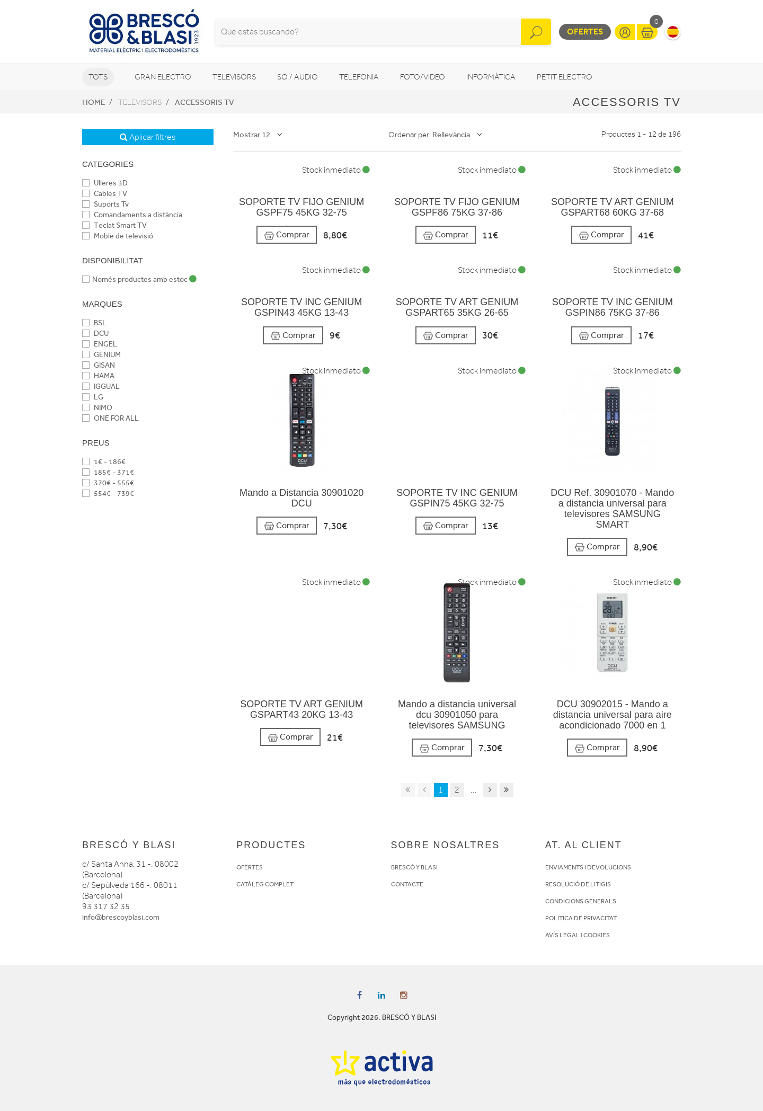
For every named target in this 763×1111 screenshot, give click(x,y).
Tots (98, 77)
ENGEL (99, 344)
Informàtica (491, 77)
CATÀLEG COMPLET (265, 884)
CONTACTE (407, 884)
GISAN (98, 365)
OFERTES (249, 867)
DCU (95, 333)
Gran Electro (163, 77)
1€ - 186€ (104, 461)
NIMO (97, 407)
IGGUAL (101, 386)
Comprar (286, 235)
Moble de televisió (117, 236)
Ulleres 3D (105, 183)
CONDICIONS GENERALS (580, 901)
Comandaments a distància (132, 214)
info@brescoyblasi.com (120, 917)
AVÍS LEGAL (562, 935)
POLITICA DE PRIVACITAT (581, 918)
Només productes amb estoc (139, 279)
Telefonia (359, 77)
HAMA (98, 375)
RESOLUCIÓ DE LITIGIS (578, 884)
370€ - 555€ (108, 482)
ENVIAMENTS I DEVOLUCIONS (588, 867)
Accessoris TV (204, 102)
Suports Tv (105, 204)
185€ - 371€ (108, 472)
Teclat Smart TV (114, 225)
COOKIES (596, 935)
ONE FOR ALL (110, 418)
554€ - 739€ (108, 493)
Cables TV (104, 193)
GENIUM (101, 354)
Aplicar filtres (147, 137)
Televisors (234, 77)
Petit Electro (564, 77)
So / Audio (297, 77)
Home (93, 102)
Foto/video (422, 77)
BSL (94, 322)
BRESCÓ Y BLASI (414, 867)
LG (92, 397)
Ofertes (585, 31)
